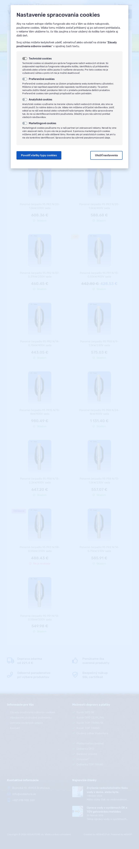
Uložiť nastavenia (106, 155)
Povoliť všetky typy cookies (39, 155)
